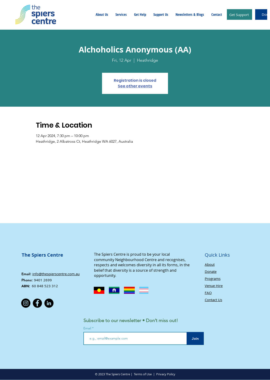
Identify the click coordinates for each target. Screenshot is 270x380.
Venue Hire (214, 285)
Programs (213, 278)
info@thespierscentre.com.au (56, 273)
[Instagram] (25, 303)
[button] (102, 14)
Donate (211, 271)
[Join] (195, 338)
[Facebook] (37, 303)
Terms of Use (143, 374)
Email (87, 328)
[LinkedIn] (48, 303)
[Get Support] (239, 14)
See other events (135, 86)
